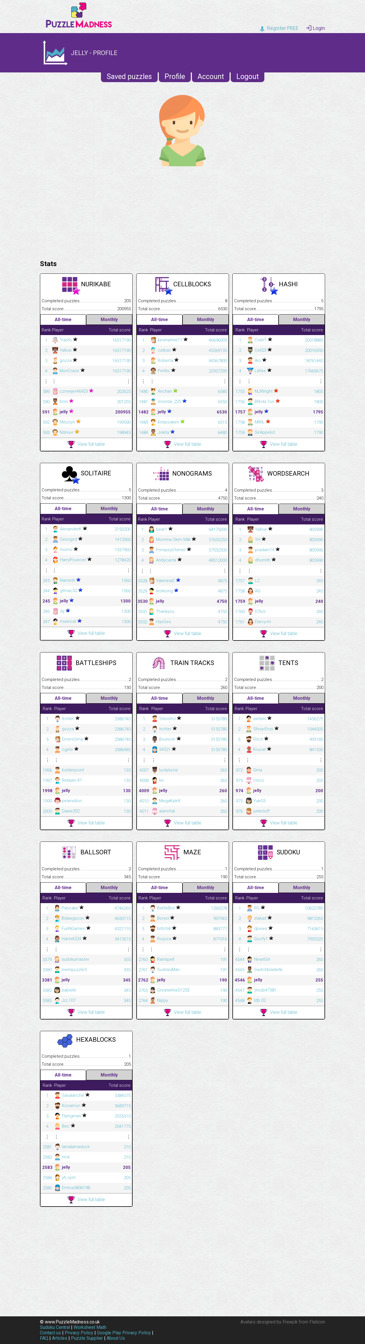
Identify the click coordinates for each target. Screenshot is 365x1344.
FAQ (44, 1338)
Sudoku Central (55, 1327)
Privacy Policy (79, 1332)
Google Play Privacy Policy (124, 1332)
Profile (175, 76)
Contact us (50, 1332)
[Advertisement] (182, 212)
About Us (116, 1338)
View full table (86, 444)
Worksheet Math (90, 1327)
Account (211, 76)
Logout (247, 76)
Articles (59, 1338)
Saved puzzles (129, 76)
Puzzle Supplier (87, 1338)
